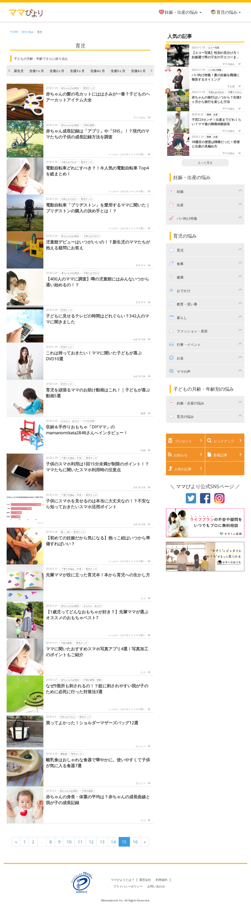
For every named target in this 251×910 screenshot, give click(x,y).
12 (91, 842)
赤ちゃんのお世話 (70, 88)
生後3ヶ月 (77, 71)
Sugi (143, 450)
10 (69, 842)
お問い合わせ (156, 886)
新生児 (19, 71)
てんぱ (231, 86)
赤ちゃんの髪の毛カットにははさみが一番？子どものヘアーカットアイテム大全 (98, 97)
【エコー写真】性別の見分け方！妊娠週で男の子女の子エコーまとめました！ (215, 55)
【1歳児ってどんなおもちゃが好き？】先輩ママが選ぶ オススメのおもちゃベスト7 (97, 614)
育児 (39, 32)
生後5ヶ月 (118, 71)
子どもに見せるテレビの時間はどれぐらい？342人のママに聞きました (97, 319)
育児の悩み (225, 12)
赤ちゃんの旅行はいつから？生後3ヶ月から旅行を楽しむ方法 (216, 99)
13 (102, 842)
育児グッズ (88, 88)
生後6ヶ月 (138, 71)
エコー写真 (213, 47)
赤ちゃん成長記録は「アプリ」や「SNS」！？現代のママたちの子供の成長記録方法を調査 (97, 134)
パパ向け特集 (214, 70)
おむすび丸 (139, 339)
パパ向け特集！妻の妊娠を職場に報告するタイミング (215, 77)
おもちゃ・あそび (70, 421)
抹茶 (143, 413)
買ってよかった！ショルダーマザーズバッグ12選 (92, 723)
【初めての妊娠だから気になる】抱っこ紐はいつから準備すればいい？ (98, 540)
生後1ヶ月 (36, 71)
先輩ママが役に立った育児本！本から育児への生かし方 (98, 575)
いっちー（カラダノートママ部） (127, 154)
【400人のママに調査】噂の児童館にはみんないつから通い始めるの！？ (97, 282)
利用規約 (161, 880)
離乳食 (64, 753)
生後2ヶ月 (57, 71)
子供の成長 (88, 125)
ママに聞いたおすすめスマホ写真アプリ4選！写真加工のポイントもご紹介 (97, 651)
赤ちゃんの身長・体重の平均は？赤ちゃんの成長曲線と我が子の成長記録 (98, 799)
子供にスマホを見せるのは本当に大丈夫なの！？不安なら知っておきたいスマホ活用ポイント (98, 504)
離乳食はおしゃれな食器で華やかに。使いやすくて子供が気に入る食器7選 (98, 762)
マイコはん (139, 117)
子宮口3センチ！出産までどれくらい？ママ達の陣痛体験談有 (216, 122)
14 (113, 842)
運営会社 (145, 880)
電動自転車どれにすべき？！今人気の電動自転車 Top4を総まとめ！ (97, 171)
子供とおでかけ (69, 162)
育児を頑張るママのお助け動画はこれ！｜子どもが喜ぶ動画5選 (98, 393)
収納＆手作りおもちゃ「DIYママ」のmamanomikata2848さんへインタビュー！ (87, 430)
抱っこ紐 (65, 532)
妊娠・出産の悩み (179, 12)
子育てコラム (234, 92)
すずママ (141, 265)
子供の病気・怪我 (92, 679)
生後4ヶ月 (97, 71)
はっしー (141, 746)
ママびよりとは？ (122, 880)
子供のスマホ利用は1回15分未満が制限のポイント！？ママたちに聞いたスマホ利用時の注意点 (97, 467)
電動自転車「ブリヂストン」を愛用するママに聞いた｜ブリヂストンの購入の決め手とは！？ (98, 208)
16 (135, 842)
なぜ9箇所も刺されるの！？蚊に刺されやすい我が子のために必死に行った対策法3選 (97, 688)
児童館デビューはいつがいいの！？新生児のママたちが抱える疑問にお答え (98, 245)
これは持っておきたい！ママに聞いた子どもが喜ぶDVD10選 (94, 356)
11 (80, 842)
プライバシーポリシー (128, 886)
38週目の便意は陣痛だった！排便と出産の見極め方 (216, 144)
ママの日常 (88, 421)
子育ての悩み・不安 (71, 458)
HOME (14, 32)
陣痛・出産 (211, 114)
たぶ (143, 598)
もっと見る (205, 162)
